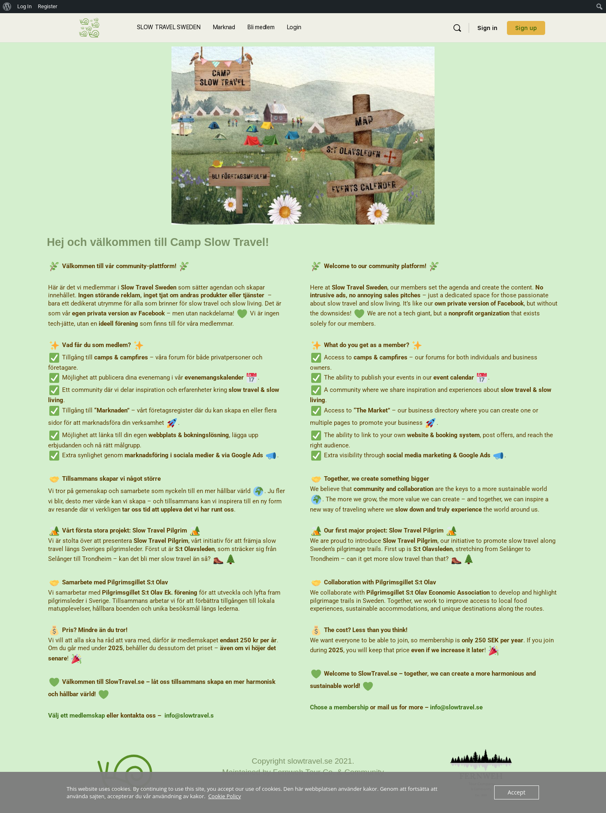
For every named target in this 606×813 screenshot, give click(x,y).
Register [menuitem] (47, 6)
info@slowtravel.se (456, 707)
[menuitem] (7, 6)
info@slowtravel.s (189, 715)
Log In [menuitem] (24, 6)
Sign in (487, 28)
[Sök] (457, 28)
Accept (517, 792)
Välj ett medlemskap (76, 715)
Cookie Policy (224, 796)
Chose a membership (339, 707)
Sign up (526, 28)
